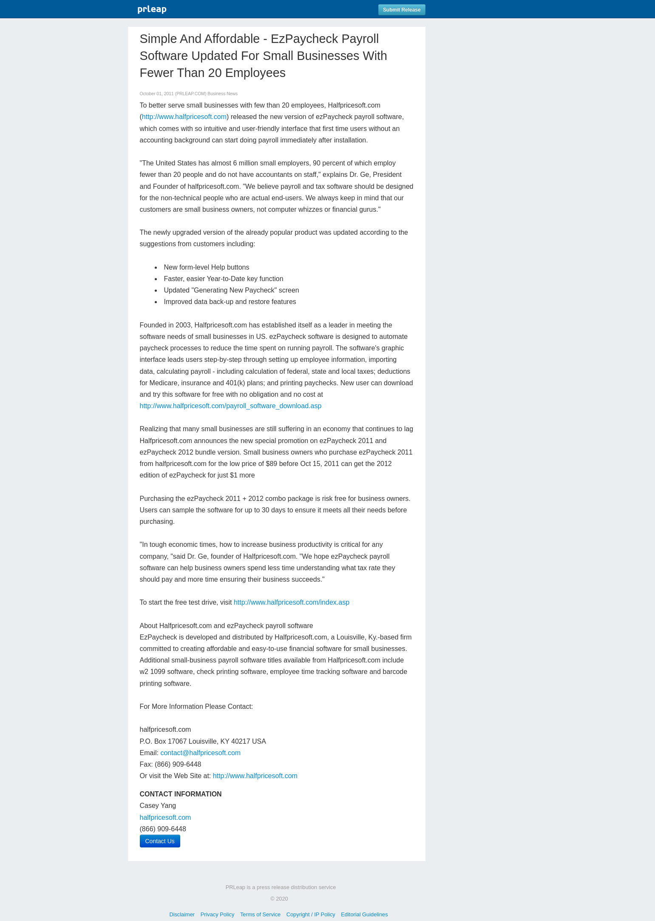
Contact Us (160, 841)
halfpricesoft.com (165, 817)
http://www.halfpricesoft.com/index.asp (291, 602)
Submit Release (402, 10)
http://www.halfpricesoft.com (184, 116)
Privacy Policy (218, 914)
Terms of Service (260, 914)
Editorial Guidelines (364, 914)
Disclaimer (182, 914)
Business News (222, 93)
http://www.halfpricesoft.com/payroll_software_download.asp (231, 405)
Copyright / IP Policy (310, 914)
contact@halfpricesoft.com (200, 752)
